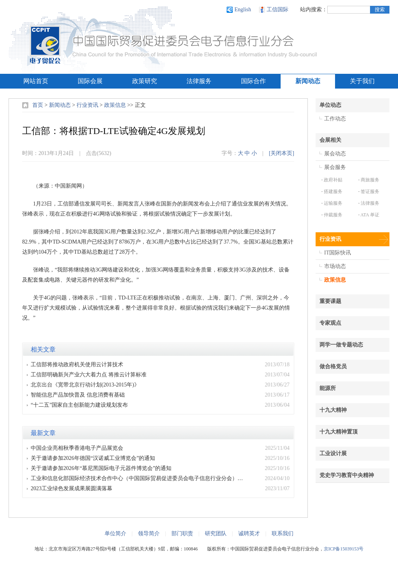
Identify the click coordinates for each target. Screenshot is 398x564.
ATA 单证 (369, 215)
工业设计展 (333, 453)
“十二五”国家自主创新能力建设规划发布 (79, 405)
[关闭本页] (281, 153)
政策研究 (144, 81)
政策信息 (115, 105)
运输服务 (333, 203)
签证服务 (370, 191)
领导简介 (149, 533)
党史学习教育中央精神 (346, 475)
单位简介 (115, 533)
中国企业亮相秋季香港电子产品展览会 (77, 448)
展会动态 (335, 154)
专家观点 (330, 323)
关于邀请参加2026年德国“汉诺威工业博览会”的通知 (93, 458)
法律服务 (199, 81)
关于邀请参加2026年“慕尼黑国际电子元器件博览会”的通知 (101, 468)
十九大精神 (333, 410)
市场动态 (335, 266)
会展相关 (330, 140)
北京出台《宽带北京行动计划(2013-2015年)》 (85, 385)
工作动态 (335, 119)
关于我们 (362, 81)
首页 (37, 105)
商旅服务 (370, 180)
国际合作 (253, 81)
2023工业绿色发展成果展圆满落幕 (71, 488)
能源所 (327, 388)
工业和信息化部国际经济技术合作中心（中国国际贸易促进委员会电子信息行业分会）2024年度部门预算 (139, 478)
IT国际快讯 (337, 253)
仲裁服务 (333, 215)
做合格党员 (333, 366)
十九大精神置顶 (338, 432)
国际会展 (90, 81)
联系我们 (282, 533)
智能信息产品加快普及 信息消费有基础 (78, 395)
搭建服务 (333, 191)
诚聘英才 (249, 533)
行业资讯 (87, 105)
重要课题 (330, 301)
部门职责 (182, 533)
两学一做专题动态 (341, 345)
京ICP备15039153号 (344, 549)
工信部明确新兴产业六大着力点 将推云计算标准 (89, 375)
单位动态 (330, 105)
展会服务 (335, 167)
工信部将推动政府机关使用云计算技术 (77, 364)
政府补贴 (333, 180)
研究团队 (216, 533)
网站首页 (35, 81)
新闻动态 (307, 81)
